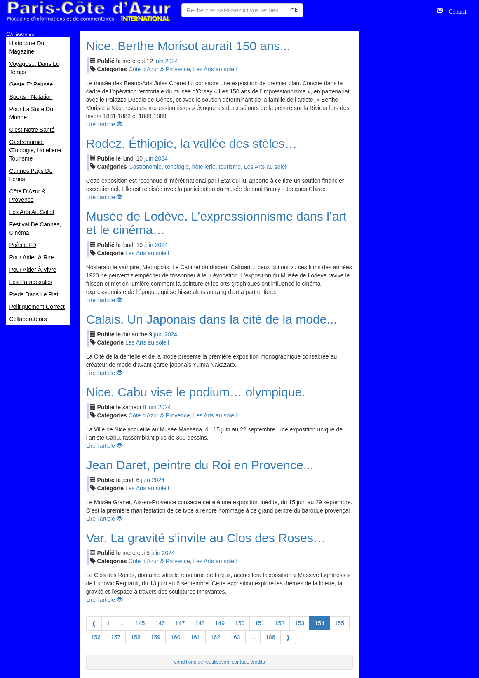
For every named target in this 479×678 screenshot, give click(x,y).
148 (199, 623)
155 (339, 623)
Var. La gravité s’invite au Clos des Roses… (206, 538)
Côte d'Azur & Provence (159, 69)
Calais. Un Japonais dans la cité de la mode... (211, 319)
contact (240, 662)
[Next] (288, 637)
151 (259, 623)
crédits (258, 662)
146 (159, 623)
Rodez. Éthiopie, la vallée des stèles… (191, 143)
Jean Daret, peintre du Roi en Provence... (200, 465)
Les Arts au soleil (215, 69)
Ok (294, 10)
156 (96, 637)
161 (195, 637)
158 (135, 637)
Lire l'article (104, 124)
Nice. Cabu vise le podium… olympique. (195, 392)
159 (155, 637)
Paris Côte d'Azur (88, 11)
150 (239, 623)
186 (270, 637)
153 (299, 623)
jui (159, 61)
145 (140, 623)
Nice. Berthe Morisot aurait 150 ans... (188, 46)
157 (115, 637)
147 (180, 623)
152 (279, 623)
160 (175, 637)
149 (220, 623)
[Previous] (94, 623)
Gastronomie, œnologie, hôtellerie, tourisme (185, 166)
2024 (171, 61)
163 (235, 637)
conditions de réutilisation (202, 662)
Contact (455, 10)
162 (215, 637)
